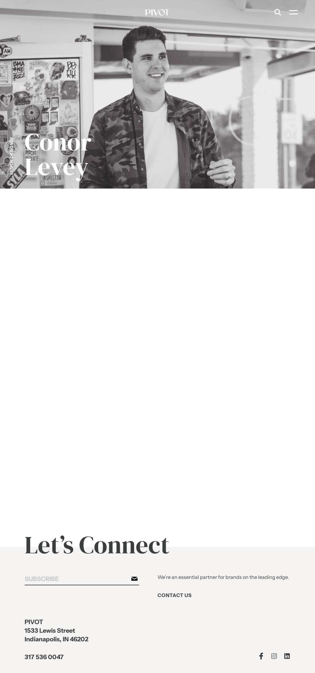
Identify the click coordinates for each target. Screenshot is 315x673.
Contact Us (175, 595)
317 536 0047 (44, 658)
